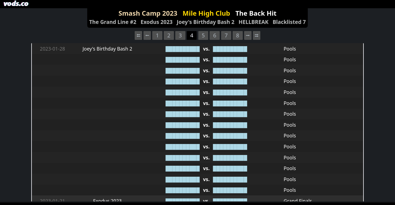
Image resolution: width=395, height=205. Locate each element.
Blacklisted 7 (289, 22)
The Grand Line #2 (112, 22)
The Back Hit (255, 13)
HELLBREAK (254, 22)
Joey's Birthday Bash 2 (205, 22)
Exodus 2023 (156, 22)
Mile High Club (206, 13)
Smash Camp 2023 (148, 13)
